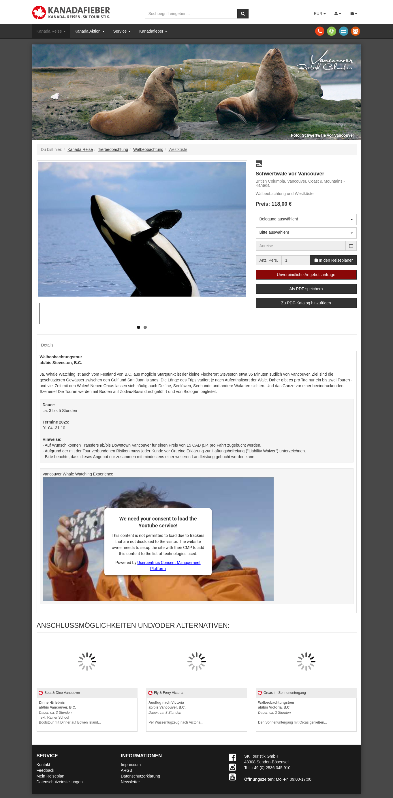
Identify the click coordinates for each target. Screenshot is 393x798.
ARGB (126, 770)
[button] (259, 163)
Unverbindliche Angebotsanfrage (306, 274)
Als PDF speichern (306, 288)
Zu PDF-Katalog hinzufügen (306, 303)
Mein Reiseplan (51, 776)
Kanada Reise (51, 31)
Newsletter (130, 782)
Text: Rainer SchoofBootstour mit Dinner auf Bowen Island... (70, 712)
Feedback (45, 770)
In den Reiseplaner (333, 260)
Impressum (131, 764)
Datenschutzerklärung (140, 776)
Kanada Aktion (89, 31)
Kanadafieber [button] (153, 31)
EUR (320, 13)
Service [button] (122, 31)
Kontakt (43, 764)
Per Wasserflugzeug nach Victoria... (175, 712)
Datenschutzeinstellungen (60, 782)
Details (47, 345)
